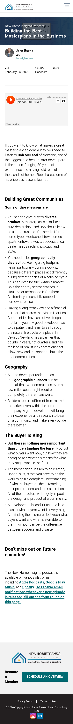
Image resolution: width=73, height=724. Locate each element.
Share (56, 67)
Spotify (28, 587)
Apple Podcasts (31, 582)
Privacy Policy (25, 701)
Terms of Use (47, 701)
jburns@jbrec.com (24, 58)
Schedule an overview (45, 677)
